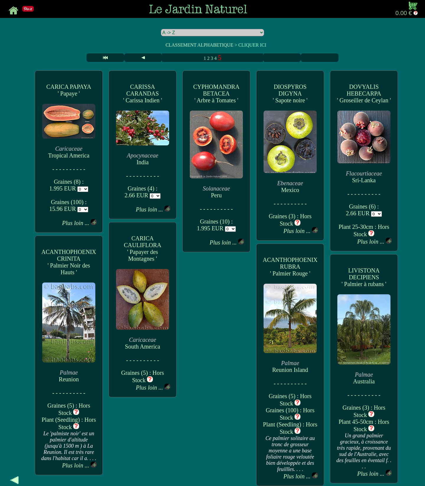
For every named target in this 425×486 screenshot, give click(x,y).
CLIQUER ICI (252, 44)
